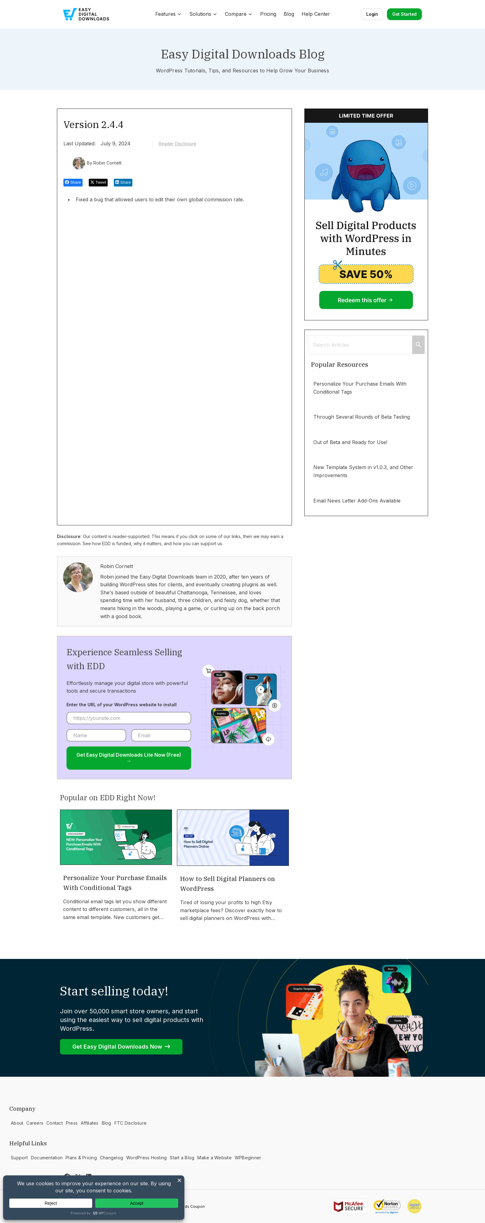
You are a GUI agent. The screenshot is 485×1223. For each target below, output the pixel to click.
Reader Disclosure (177, 143)
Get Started (404, 14)
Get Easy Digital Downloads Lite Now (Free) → (128, 758)
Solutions (203, 14)
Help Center (316, 14)
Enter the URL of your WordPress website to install (122, 704)
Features (168, 14)
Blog (289, 14)
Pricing (268, 14)
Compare (239, 14)
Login (372, 14)
